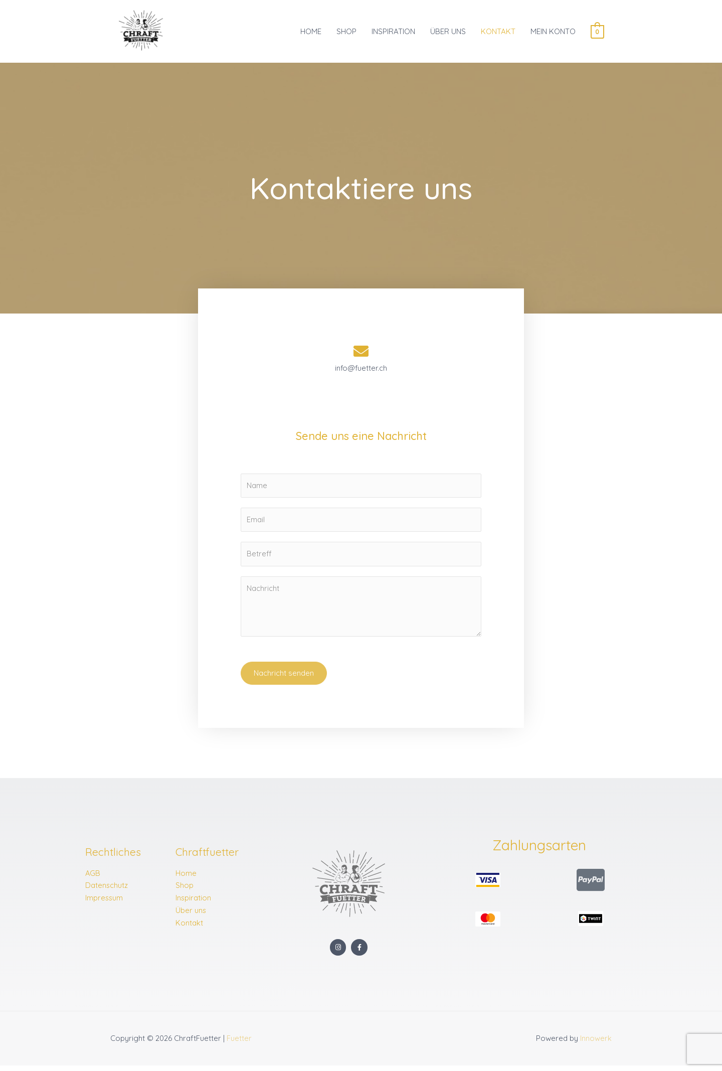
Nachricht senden (284, 678)
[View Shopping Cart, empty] (597, 33)
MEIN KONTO (553, 33)
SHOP (346, 33)
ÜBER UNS (448, 33)
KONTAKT (498, 33)
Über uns (191, 916)
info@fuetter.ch (361, 372)
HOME (310, 33)
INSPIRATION (393, 33)
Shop (184, 890)
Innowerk (596, 1043)
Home (186, 878)
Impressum (104, 903)
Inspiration (193, 903)
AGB (93, 878)
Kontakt (189, 928)
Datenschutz (106, 890)
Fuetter (239, 1043)
